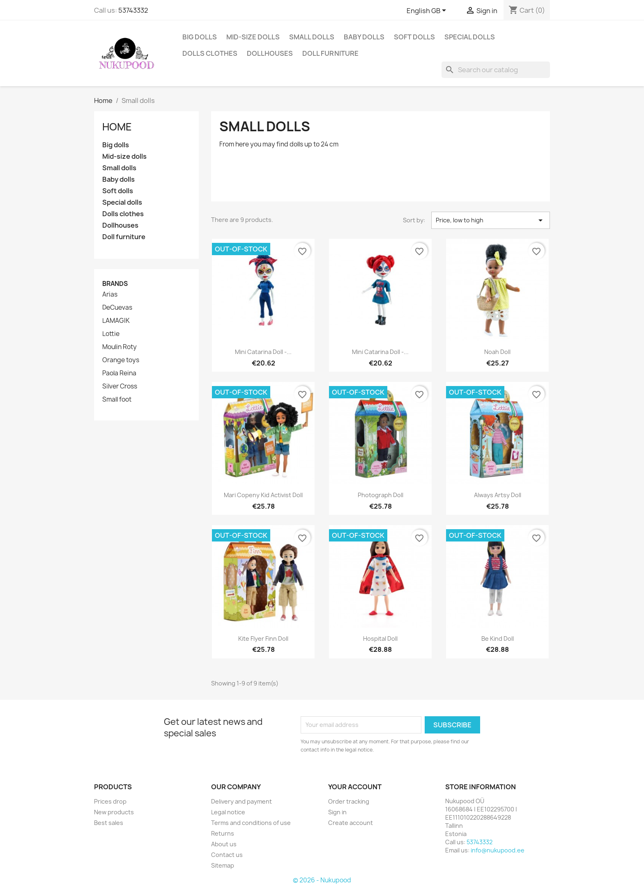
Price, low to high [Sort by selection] (490, 220)
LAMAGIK (116, 321)
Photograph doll (380, 495)
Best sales (108, 823)
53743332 (133, 10)
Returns (222, 833)
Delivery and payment (241, 801)
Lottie (111, 334)
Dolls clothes (209, 53)
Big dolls (199, 36)
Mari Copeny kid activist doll (263, 495)
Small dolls (311, 36)
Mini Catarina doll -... (263, 352)
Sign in (337, 812)
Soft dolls (414, 36)
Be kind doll (497, 638)
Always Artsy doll (497, 495)
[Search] (496, 70)
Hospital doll (380, 638)
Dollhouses (270, 53)
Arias (109, 294)
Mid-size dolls (253, 36)
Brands (115, 283)
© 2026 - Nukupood (322, 880)
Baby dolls (364, 36)
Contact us (227, 855)
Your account (355, 786)
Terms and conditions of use (251, 823)
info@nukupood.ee (497, 850)
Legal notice (228, 812)
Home (117, 127)
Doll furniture (330, 53)
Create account (350, 823)
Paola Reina (119, 373)
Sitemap (222, 865)
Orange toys (120, 360)
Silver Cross (119, 386)
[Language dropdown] (428, 11)
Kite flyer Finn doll (263, 638)
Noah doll (497, 352)
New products (114, 812)
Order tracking (348, 801)
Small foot (116, 399)
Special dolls (469, 36)
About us (224, 844)
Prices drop (110, 801)
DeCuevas (117, 308)
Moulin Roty (119, 347)
